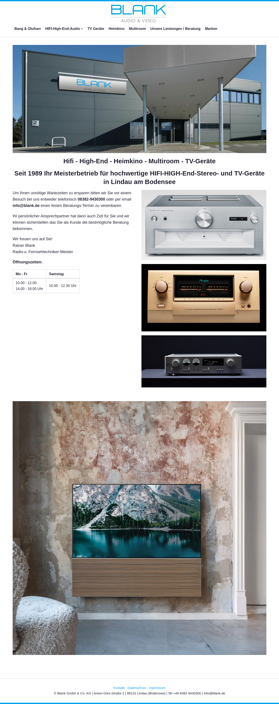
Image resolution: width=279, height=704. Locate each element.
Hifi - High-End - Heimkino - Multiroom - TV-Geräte (139, 161)
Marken (211, 29)
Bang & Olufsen (27, 29)
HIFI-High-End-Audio (64, 29)
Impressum (157, 688)
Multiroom (137, 29)
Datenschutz (137, 688)
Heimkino (116, 29)
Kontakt (119, 688)
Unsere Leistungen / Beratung (175, 29)
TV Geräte (96, 29)
